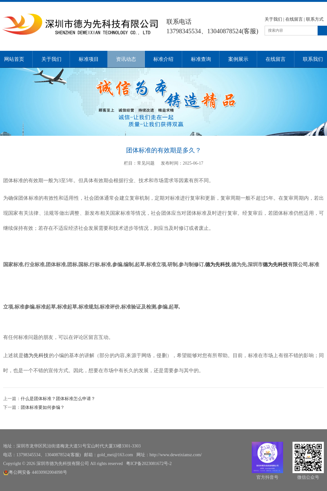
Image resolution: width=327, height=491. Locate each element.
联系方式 (315, 19)
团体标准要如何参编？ (43, 407)
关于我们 (273, 19)
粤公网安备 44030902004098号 (35, 472)
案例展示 (238, 59)
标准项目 (89, 59)
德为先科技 (217, 264)
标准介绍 (163, 59)
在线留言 (294, 19)
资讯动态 (126, 59)
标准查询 (201, 59)
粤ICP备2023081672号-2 (148, 463)
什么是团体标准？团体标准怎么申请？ (58, 398)
